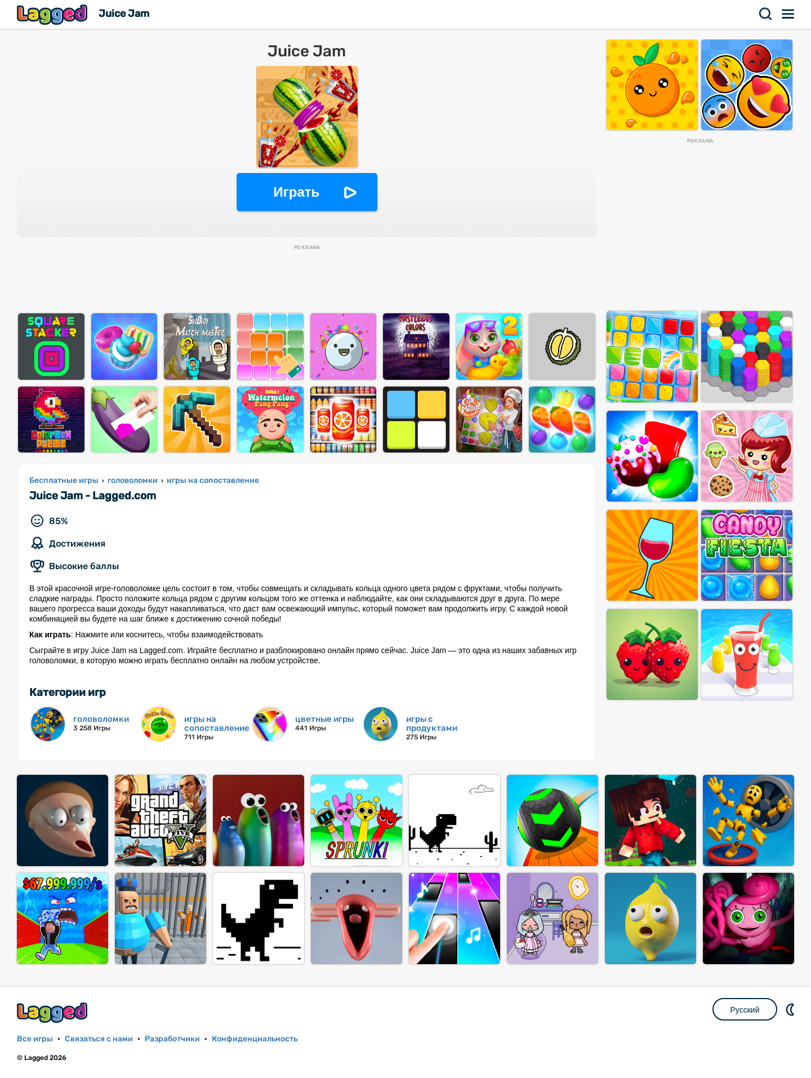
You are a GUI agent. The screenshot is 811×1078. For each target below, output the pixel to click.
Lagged (53, 14)
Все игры (35, 1039)
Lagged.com (53, 1012)
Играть (297, 191)
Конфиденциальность (254, 1039)
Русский (745, 1009)
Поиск (766, 14)
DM (791, 1009)
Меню (788, 14)
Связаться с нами (99, 1039)
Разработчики (172, 1039)
